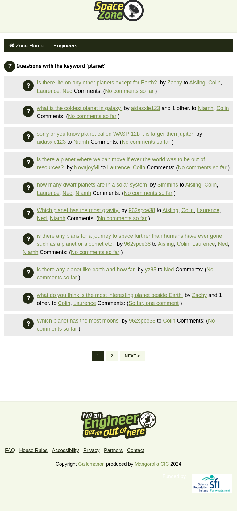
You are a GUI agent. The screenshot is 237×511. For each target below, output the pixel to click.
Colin (214, 81)
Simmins (167, 183)
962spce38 (142, 209)
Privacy (91, 449)
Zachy (174, 81)
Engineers (61, 44)
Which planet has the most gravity (78, 209)
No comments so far (129, 89)
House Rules (33, 449)
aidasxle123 (145, 107)
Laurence (48, 89)
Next (130, 354)
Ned (67, 89)
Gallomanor (90, 462)
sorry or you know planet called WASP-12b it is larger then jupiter (116, 132)
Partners (113, 449)
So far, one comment (154, 302)
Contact (135, 449)
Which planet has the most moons (78, 319)
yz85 (150, 268)
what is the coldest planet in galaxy (79, 107)
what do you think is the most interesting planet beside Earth (110, 294)
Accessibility (65, 449)
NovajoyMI (87, 166)
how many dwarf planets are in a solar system (92, 183)
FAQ (10, 449)
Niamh (206, 107)
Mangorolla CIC (152, 462)
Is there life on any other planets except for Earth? (97, 81)
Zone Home (28, 44)
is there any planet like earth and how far (86, 268)
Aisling (197, 81)
